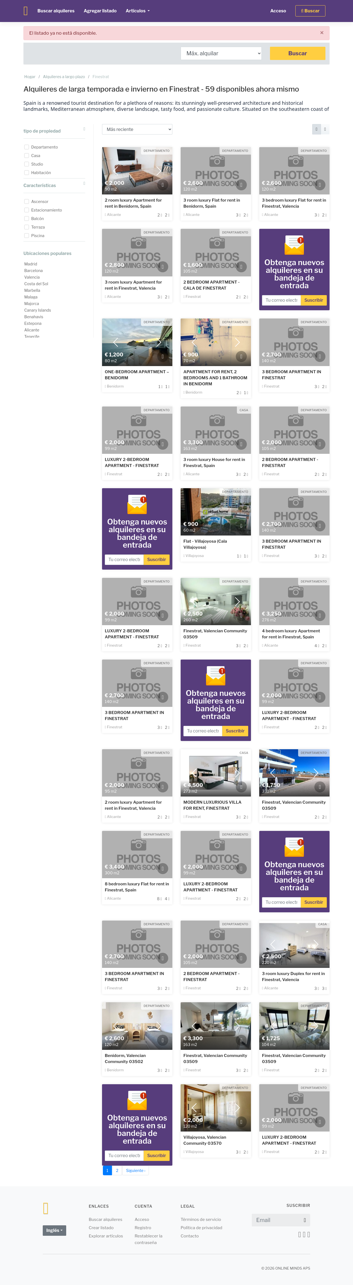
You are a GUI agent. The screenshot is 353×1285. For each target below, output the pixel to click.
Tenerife (31, 336)
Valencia (32, 277)
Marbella (32, 290)
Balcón (37, 218)
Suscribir (313, 300)
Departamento (44, 147)
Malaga (31, 297)
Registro (143, 1227)
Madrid (30, 264)
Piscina (37, 235)
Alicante (31, 330)
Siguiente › (135, 1170)
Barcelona (33, 270)
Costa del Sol (36, 283)
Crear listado (101, 1227)
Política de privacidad (201, 1227)
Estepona (33, 323)
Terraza (38, 227)
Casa (35, 155)
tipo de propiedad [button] (54, 130)
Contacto (190, 1236)
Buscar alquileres (56, 10)
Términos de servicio (201, 1219)
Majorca (31, 303)
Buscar (297, 53)
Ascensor (40, 201)
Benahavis (33, 316)
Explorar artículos (106, 1236)
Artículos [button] (136, 10)
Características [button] (54, 184)
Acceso (278, 10)
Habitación (41, 172)
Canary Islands (37, 310)
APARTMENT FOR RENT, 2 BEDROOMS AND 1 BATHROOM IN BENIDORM (215, 377)
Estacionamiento (46, 210)
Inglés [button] (52, 1230)
